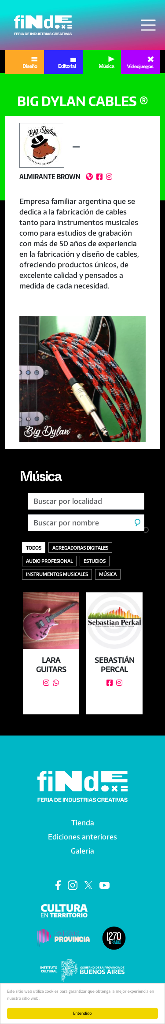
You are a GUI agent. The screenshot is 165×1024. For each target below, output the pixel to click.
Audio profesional (49, 561)
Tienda (82, 822)
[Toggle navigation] (148, 25)
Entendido (82, 1013)
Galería (82, 851)
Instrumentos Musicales (57, 574)
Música (40, 479)
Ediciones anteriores (82, 836)
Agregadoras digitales (80, 548)
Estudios (95, 561)
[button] (82, 379)
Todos (33, 548)
